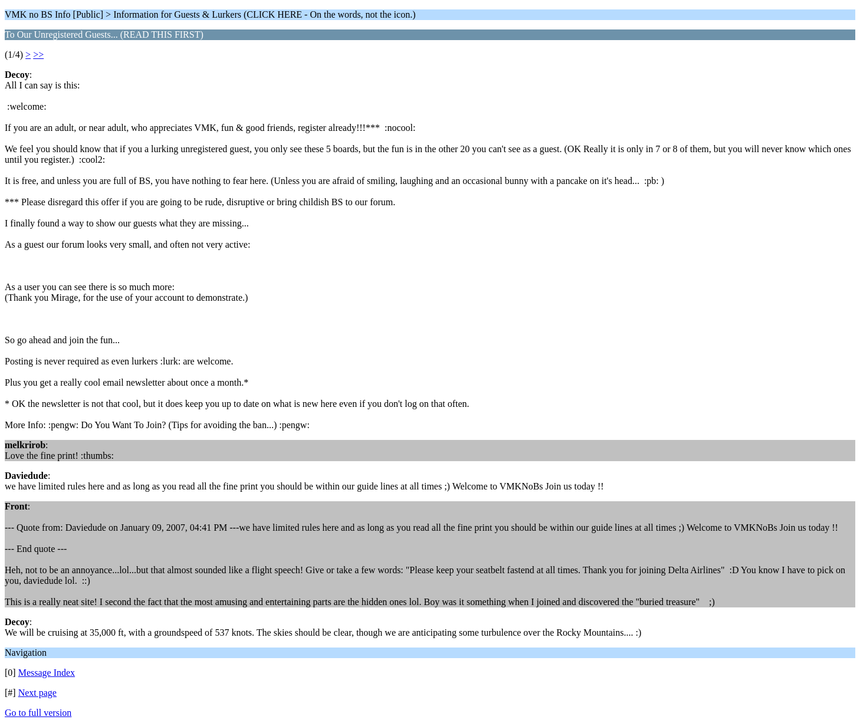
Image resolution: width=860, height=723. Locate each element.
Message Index (46, 673)
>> (38, 55)
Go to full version (38, 713)
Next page (37, 693)
